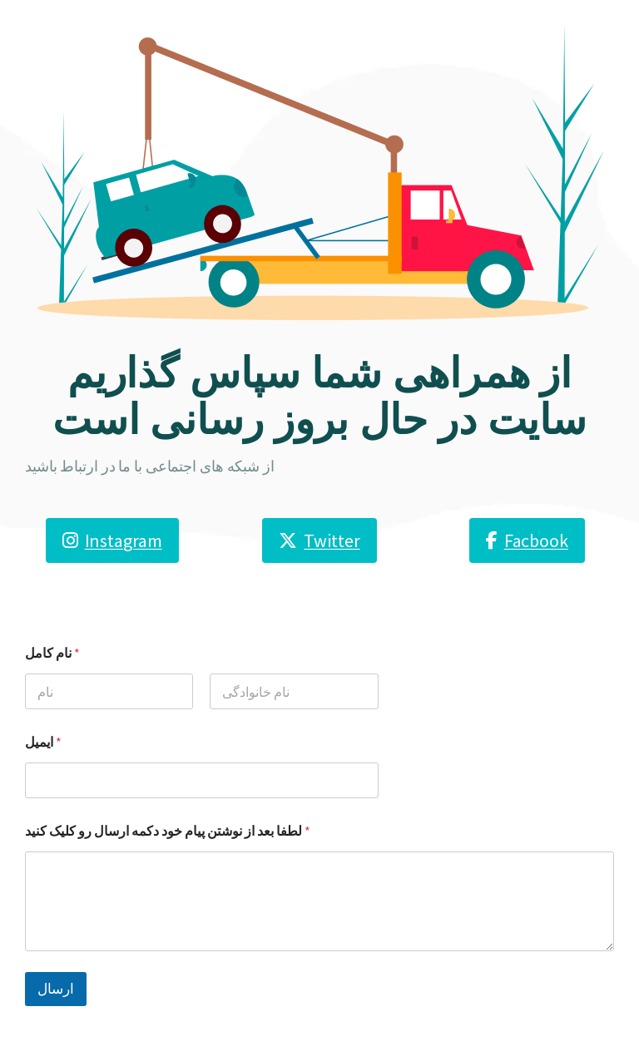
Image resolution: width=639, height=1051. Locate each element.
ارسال (55, 988)
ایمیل (43, 742)
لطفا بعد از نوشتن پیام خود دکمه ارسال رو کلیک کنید (167, 831)
